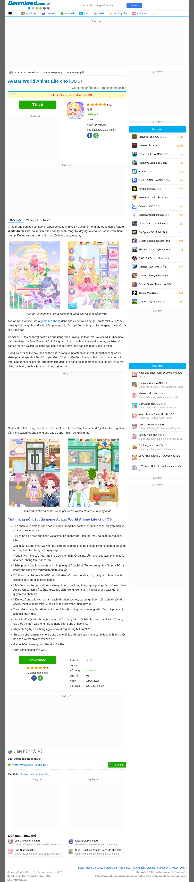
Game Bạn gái (75, 72)
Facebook (162, 867)
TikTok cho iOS (150, 292)
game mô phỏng (51, 321)
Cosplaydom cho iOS (153, 383)
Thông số (32, 220)
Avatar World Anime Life (34, 774)
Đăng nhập (84, 867)
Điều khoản (111, 867)
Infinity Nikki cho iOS (152, 434)
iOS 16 (145, 171)
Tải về (46, 220)
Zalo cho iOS (150, 206)
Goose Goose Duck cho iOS (155, 285)
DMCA (183, 867)
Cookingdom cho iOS (153, 445)
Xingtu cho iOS (150, 188)
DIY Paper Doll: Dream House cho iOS (160, 468)
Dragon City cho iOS (153, 301)
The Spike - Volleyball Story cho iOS (154, 250)
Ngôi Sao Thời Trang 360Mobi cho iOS (160, 374)
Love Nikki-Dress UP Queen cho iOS (159, 457)
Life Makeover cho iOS (28, 840)
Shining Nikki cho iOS (153, 393)
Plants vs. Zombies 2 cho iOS (153, 164)
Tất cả (12, 13)
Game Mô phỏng (53, 72)
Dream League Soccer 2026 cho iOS (155, 242)
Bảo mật (125, 867)
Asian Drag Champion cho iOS (153, 224)
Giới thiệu (16, 220)
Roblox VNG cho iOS (154, 180)
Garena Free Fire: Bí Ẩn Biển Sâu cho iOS (152, 268)
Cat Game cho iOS (152, 403)
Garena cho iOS (148, 145)
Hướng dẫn (138, 867)
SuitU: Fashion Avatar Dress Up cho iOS (98, 849)
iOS (20, 72)
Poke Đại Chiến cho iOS (154, 197)
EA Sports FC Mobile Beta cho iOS (153, 233)
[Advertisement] (97, 47)
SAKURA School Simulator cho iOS (154, 259)
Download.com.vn (11, 73)
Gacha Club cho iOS (87, 840)
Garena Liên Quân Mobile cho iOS (153, 276)
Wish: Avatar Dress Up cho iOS (156, 414)
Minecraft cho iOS (152, 136)
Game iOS (33, 72)
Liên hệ (151, 867)
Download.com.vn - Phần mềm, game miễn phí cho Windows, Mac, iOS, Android (29, 5)
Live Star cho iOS (25, 849)
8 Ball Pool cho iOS (153, 154)
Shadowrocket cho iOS (154, 214)
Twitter (174, 867)
